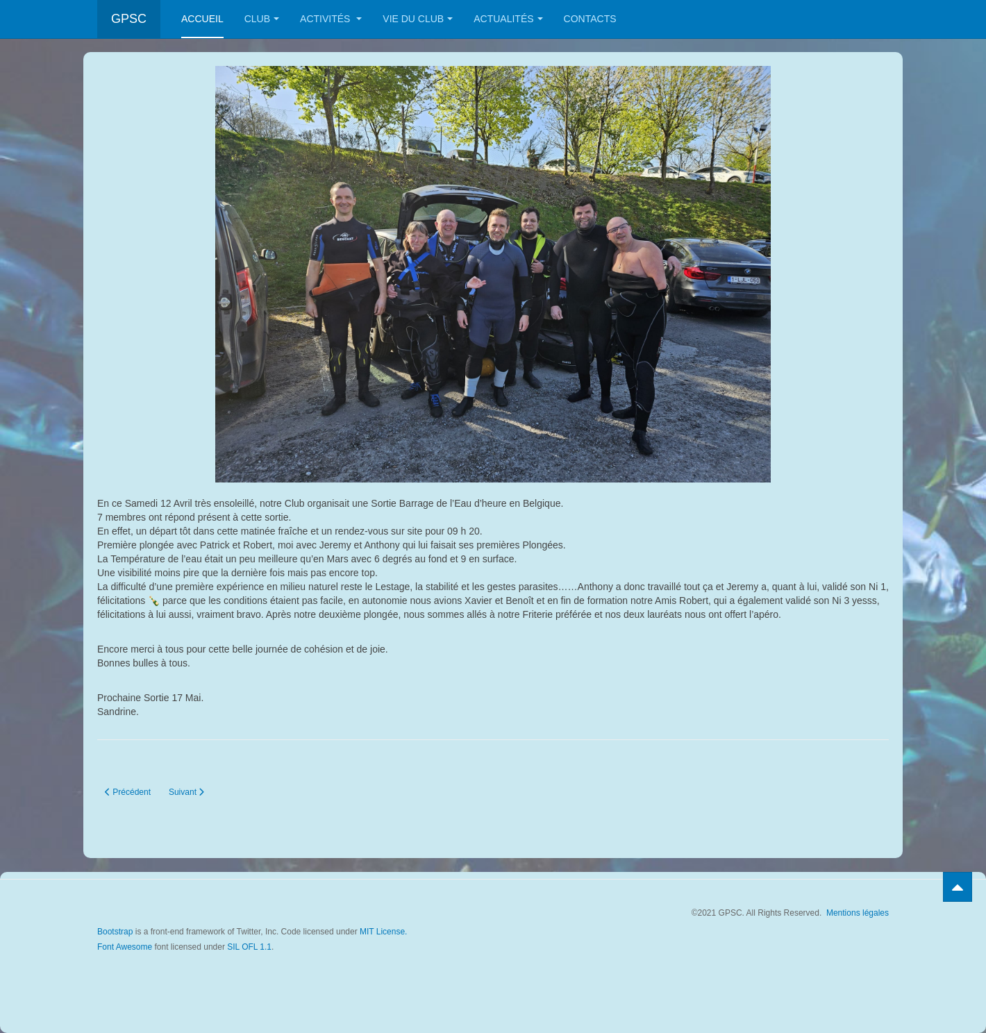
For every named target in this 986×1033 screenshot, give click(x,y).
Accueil (202, 18)
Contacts (590, 18)
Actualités (508, 18)
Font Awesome (124, 947)
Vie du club (418, 18)
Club (261, 18)
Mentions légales (857, 913)
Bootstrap (115, 932)
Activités (331, 18)
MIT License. (383, 932)
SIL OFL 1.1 (249, 947)
